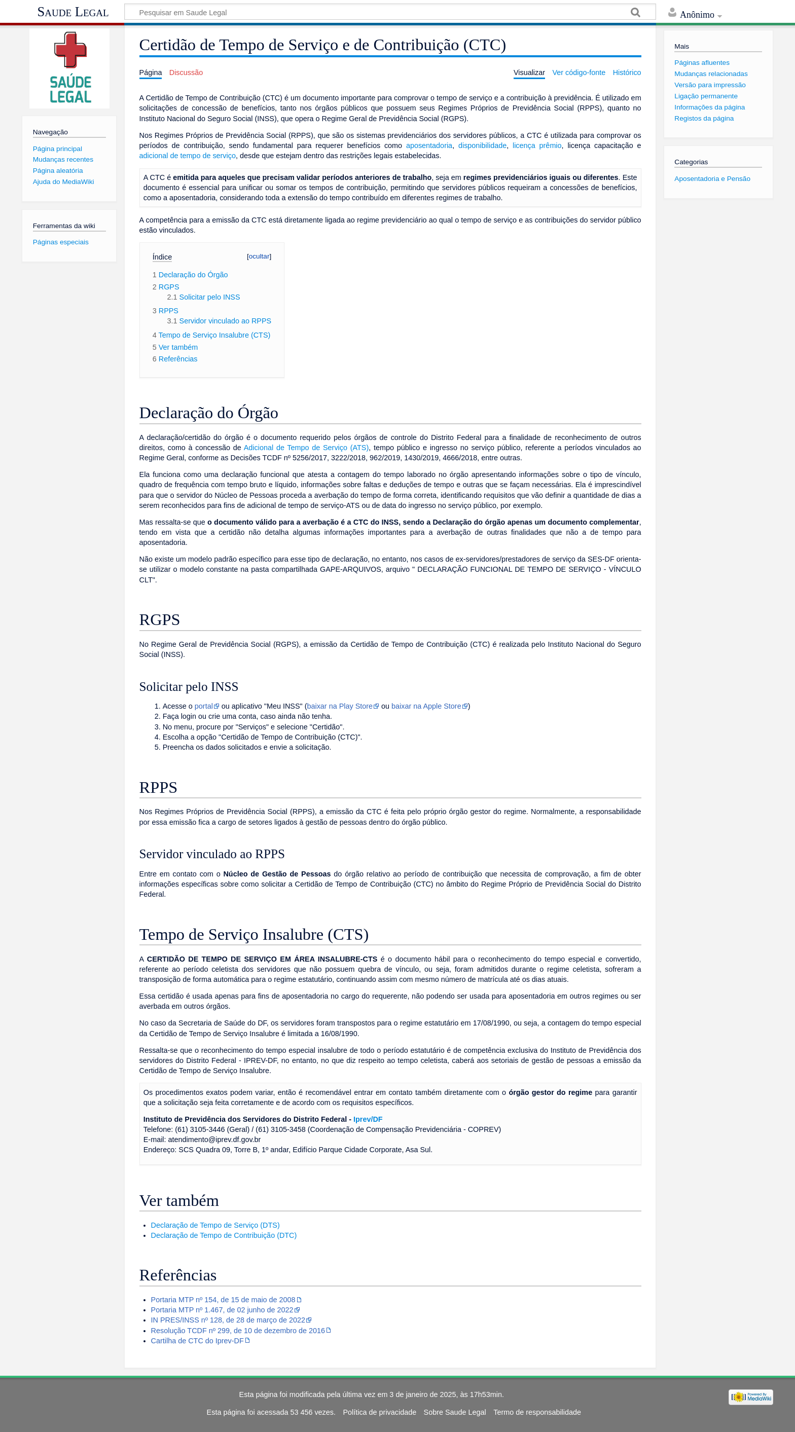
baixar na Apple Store (426, 706)
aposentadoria (429, 145)
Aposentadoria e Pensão (712, 178)
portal (204, 706)
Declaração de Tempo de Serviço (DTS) (215, 1225)
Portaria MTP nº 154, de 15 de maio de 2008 (223, 1300)
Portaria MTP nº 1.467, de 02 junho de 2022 (222, 1310)
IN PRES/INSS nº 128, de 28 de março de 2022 (228, 1320)
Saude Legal (73, 11)
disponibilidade (482, 145)
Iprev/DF (368, 1119)
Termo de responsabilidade (537, 1412)
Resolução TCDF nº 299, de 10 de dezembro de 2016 (238, 1331)
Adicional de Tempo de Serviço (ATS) (306, 448)
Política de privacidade (379, 1412)
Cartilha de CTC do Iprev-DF (197, 1341)
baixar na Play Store (340, 706)
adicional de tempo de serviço (187, 156)
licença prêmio (537, 145)
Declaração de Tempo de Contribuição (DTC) (224, 1235)
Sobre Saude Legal (455, 1412)
